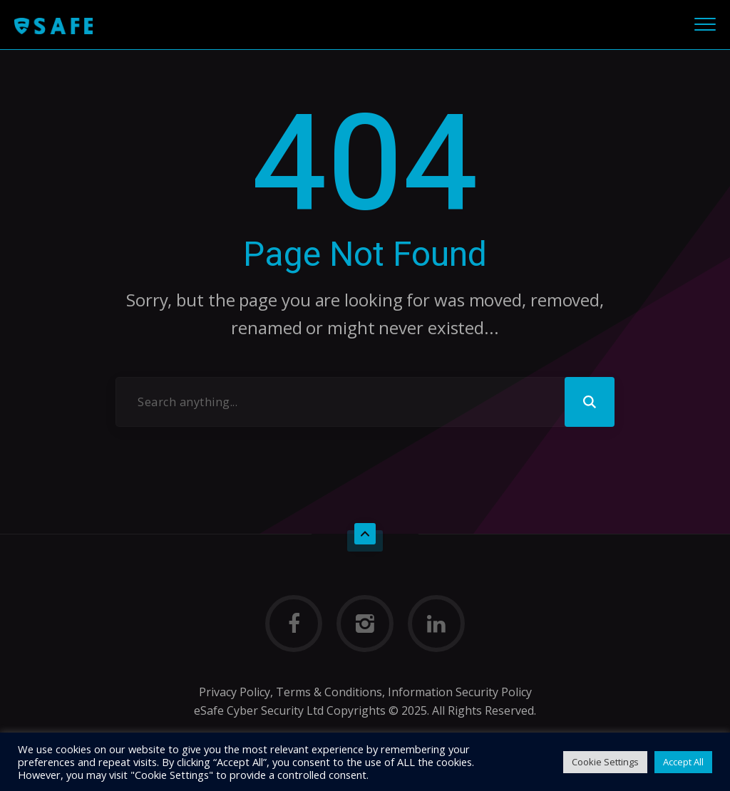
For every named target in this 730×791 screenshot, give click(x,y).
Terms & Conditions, (329, 692)
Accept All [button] (683, 761)
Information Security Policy (460, 692)
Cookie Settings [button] (605, 761)
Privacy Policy (234, 692)
